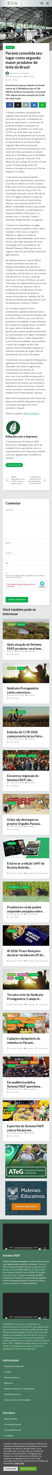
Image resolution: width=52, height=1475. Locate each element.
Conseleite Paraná (12, 1430)
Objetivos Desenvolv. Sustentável (19, 1388)
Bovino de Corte (21, 1018)
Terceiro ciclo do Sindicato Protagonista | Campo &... (25, 997)
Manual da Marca (12, 1377)
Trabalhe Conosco (12, 1394)
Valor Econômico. (31, 413)
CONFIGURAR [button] (10, 1469)
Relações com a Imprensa (17, 73)
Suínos (10, 1029)
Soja (19, 803)
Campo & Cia (22, 975)
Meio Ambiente (13, 887)
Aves (10, 1018)
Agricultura (13, 800)
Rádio (10, 978)
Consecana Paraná (12, 1424)
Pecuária (11, 1025)
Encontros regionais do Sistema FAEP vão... (23, 778)
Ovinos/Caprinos (28, 1022)
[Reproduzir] (6, 1249)
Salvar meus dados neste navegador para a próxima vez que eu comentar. (25, 576)
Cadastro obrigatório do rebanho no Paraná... (23, 1040)
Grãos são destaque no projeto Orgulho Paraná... (24, 822)
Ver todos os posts (14, 465)
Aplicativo (8, 1383)
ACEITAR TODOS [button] (28, 1469)
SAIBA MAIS (19, 1463)
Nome (8, 543)
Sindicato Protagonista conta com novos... (22, 690)
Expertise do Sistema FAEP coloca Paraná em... (25, 1128)
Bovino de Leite (36, 1018)
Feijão (23, 800)
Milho (31, 800)
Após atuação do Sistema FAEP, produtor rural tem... (25, 646)
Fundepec (8, 1435)
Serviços (10, 47)
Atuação (11, 624)
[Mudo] (39, 1249)
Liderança (22, 756)
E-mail (9, 553)
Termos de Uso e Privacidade (17, 1400)
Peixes (21, 1025)
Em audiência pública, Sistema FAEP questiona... (24, 1084)
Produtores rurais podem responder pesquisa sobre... (26, 909)
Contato (8, 1372)
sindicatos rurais (10, 1275)
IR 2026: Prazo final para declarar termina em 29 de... (26, 953)
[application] (26, 1236)
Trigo (27, 803)
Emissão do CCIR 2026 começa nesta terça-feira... (25, 734)
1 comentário (32, 1089)
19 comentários (32, 914)
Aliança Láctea (10, 1419)
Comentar (30, 77)
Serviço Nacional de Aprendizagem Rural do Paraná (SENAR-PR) (24, 1271)
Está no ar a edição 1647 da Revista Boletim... (25, 865)
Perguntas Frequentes (14, 1366)
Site (7, 563)
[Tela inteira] (45, 1249)
